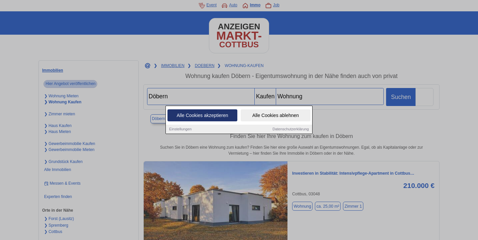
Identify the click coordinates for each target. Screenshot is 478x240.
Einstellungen (180, 129)
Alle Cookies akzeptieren (202, 115)
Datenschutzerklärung (290, 129)
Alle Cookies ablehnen (275, 115)
